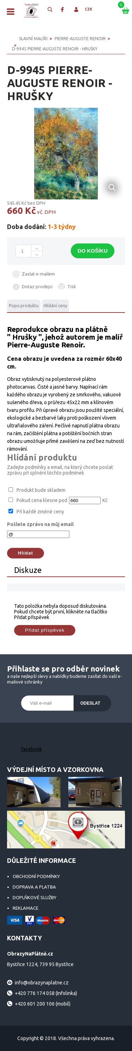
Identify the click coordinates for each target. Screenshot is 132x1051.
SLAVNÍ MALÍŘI (33, 38)
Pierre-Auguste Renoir (80, 38)
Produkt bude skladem (41, 490)
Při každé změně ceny (40, 511)
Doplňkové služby (34, 897)
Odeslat (90, 703)
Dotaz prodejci (37, 286)
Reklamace (25, 907)
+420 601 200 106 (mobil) (42, 1004)
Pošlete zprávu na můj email (40, 524)
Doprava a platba (34, 886)
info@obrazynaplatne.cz (42, 982)
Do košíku (92, 251)
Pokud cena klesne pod (42, 500)
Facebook (31, 749)
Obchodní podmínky (36, 876)
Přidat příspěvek (44, 630)
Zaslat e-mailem (38, 273)
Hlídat (25, 553)
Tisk (71, 286)
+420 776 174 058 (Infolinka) (46, 993)
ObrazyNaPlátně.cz (31, 10)
